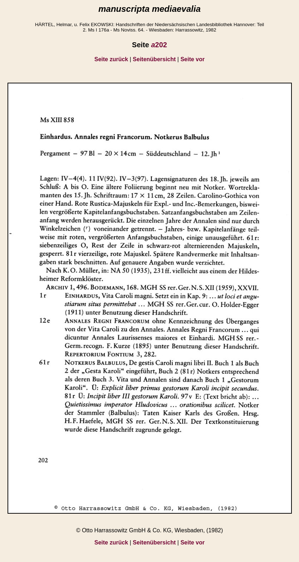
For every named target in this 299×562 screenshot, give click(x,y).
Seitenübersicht (154, 59)
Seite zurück (111, 59)
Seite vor (192, 59)
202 (159, 45)
